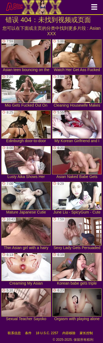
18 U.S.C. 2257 (47, 333)
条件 (28, 333)
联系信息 (14, 333)
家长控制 (86, 333)
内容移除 (69, 333)
